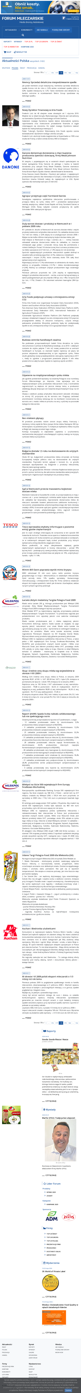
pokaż (28, 101)
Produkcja (5, 1352)
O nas (31, 1366)
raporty (8, 41)
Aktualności (11, 30)
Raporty (49, 1031)
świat (22, 68)
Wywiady (49, 1109)
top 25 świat (56, 41)
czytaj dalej (50, 1101)
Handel (4, 1355)
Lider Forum (52, 1183)
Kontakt (32, 1369)
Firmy (48, 1228)
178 (61, 73)
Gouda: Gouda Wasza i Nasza (55, 1039)
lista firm (5, 1375)
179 (65, 73)
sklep (7, 52)
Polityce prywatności (55, 1390)
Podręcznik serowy (61, 30)
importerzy (50, 1255)
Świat (4, 1347)
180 (69, 73)
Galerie (31, 1352)
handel (41, 68)
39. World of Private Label (53, 1271)
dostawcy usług (52, 1251)
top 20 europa (51, 1237)
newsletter (20, 52)
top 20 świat (50, 1234)
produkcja (31, 68)
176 (52, 73)
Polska (15, 68)
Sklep (31, 1372)
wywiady (18, 41)
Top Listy (5, 1377)
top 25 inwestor (11, 47)
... (48, 73)
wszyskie (6, 68)
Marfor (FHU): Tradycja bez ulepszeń (58, 1118)
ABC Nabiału (42, 30)
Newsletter (33, 1375)
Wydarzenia (51, 1263)
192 (76, 73)
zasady (48, 1196)
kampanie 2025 (51, 1204)
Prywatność (33, 1377)
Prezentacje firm (52, 1244)
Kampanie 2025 (27, 47)
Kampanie (5, 1369)
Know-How (59, 1352)
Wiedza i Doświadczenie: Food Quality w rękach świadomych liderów (60, 1306)
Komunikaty (26, 30)
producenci (50, 1248)
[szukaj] (12, 35)
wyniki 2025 (50, 1192)
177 (56, 73)
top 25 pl (28, 41)
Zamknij (68, 1390)
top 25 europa (41, 41)
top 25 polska (51, 1241)
